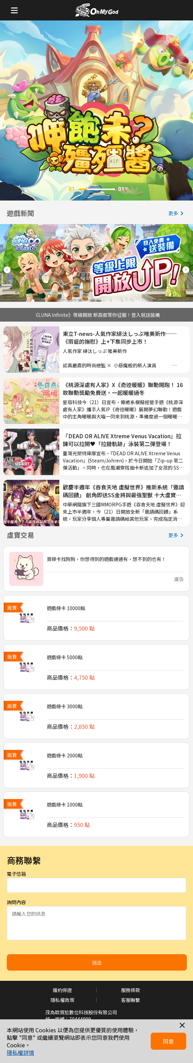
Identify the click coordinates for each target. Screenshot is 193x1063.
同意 (168, 1041)
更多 (177, 213)
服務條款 (130, 990)
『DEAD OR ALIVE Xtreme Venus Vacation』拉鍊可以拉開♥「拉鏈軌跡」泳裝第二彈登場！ (122, 439)
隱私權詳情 (20, 1052)
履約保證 (62, 990)
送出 (97, 962)
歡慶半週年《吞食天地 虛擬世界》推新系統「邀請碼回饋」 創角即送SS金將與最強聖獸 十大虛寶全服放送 (123, 491)
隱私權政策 (62, 1000)
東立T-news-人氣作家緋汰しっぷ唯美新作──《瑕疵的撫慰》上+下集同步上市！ (120, 337)
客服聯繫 (130, 1000)
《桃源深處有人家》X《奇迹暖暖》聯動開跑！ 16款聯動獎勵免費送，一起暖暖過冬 (123, 388)
